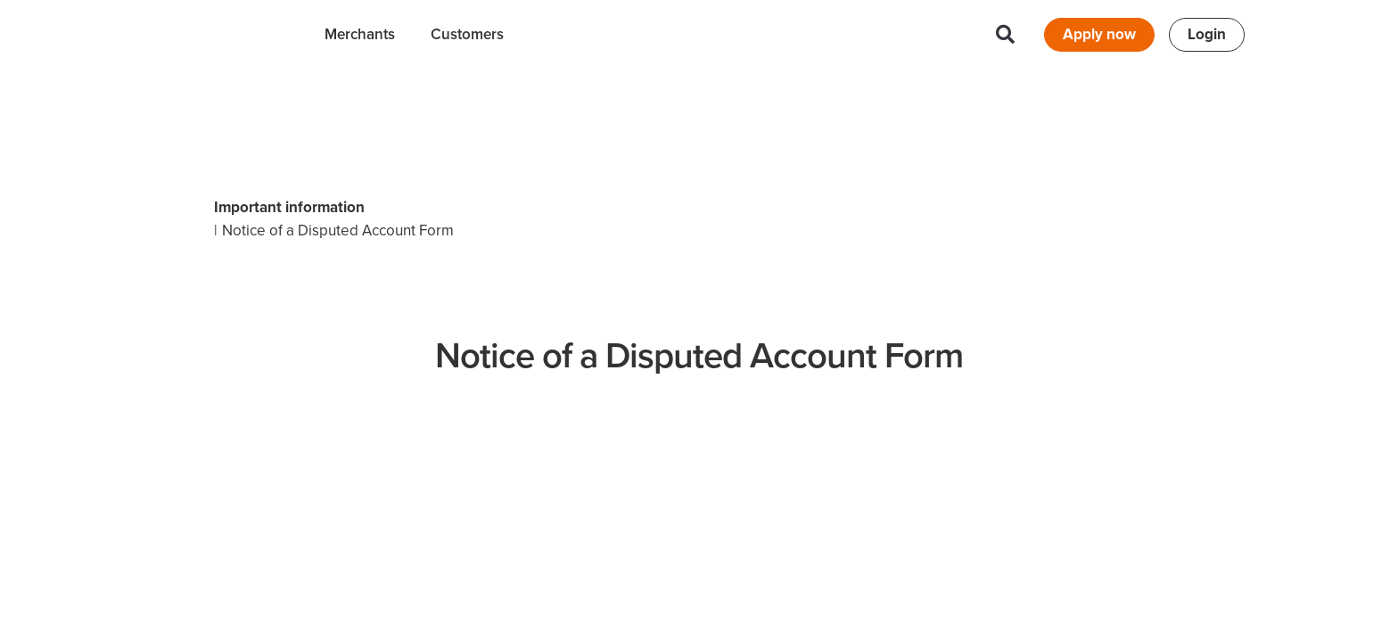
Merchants (360, 34)
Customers (467, 34)
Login (1207, 34)
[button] (1006, 35)
